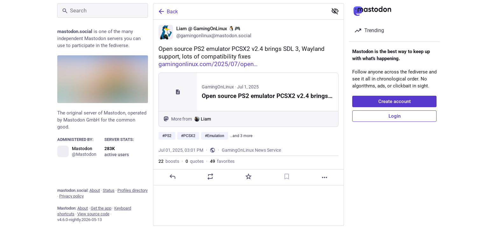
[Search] (102, 10)
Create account (394, 101)
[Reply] (172, 176)
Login (394, 116)
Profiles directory (132, 190)
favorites (222, 161)
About (94, 190)
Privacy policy (71, 196)
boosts (168, 161)
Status (109, 190)
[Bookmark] (286, 176)
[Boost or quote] (210, 176)
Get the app (101, 208)
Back (168, 11)
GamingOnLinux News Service (251, 150)
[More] (324, 177)
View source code (93, 214)
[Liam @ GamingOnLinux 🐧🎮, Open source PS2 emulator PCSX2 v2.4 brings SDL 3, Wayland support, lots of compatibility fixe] (248, 102)
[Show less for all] (335, 11)
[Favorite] (248, 176)
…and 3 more (241, 136)
